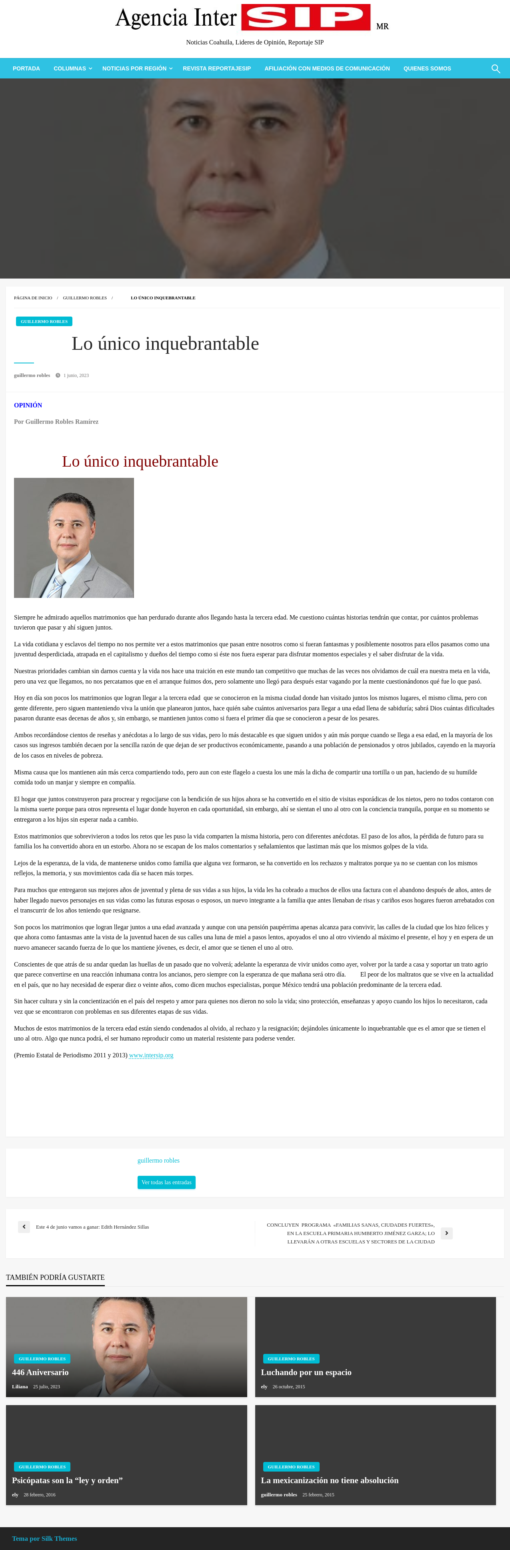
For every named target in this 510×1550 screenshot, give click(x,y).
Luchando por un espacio (306, 1372)
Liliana (20, 1387)
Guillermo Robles (85, 297)
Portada (26, 68)
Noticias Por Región (134, 68)
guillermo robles (33, 375)
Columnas (70, 68)
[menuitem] (26, 68)
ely (265, 1387)
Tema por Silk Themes (44, 1538)
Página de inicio (33, 297)
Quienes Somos (427, 68)
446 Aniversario (40, 1372)
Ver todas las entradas (167, 1182)
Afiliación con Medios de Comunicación (327, 68)
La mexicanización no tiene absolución (330, 1480)
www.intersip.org (151, 1055)
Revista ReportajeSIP (217, 68)
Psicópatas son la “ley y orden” (67, 1480)
